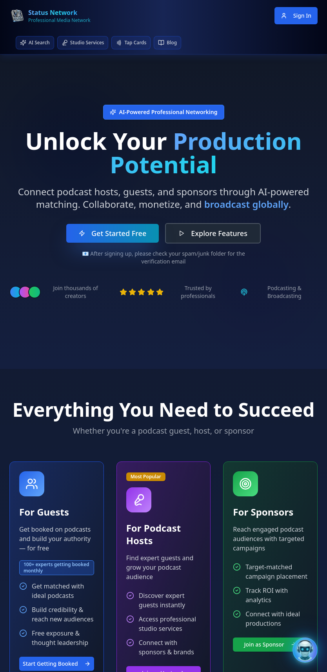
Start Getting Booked (57, 663)
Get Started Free (112, 233)
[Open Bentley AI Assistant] (305, 650)
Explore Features (212, 233)
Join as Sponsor (270, 644)
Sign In (296, 15)
